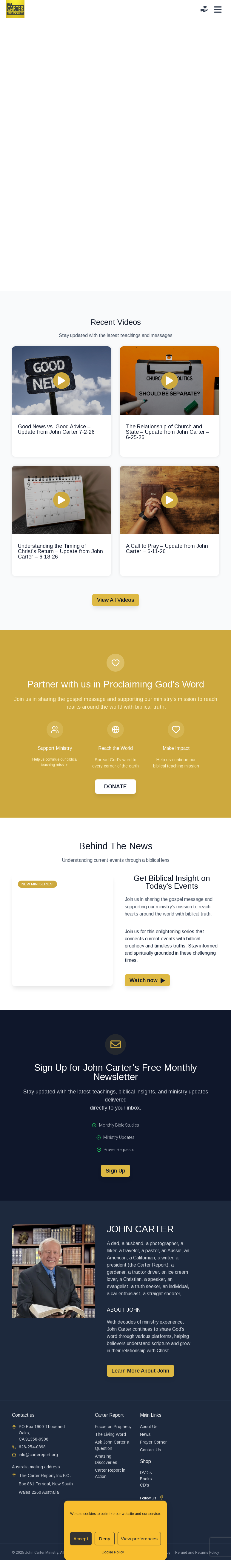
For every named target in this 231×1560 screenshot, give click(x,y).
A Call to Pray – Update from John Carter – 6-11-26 (167, 548)
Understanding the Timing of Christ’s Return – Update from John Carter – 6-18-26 (60, 551)
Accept (80, 1538)
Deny (104, 1538)
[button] (37, 884)
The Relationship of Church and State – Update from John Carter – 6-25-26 (168, 432)
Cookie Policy (112, 1552)
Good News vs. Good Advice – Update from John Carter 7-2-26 (56, 429)
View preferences (139, 1538)
